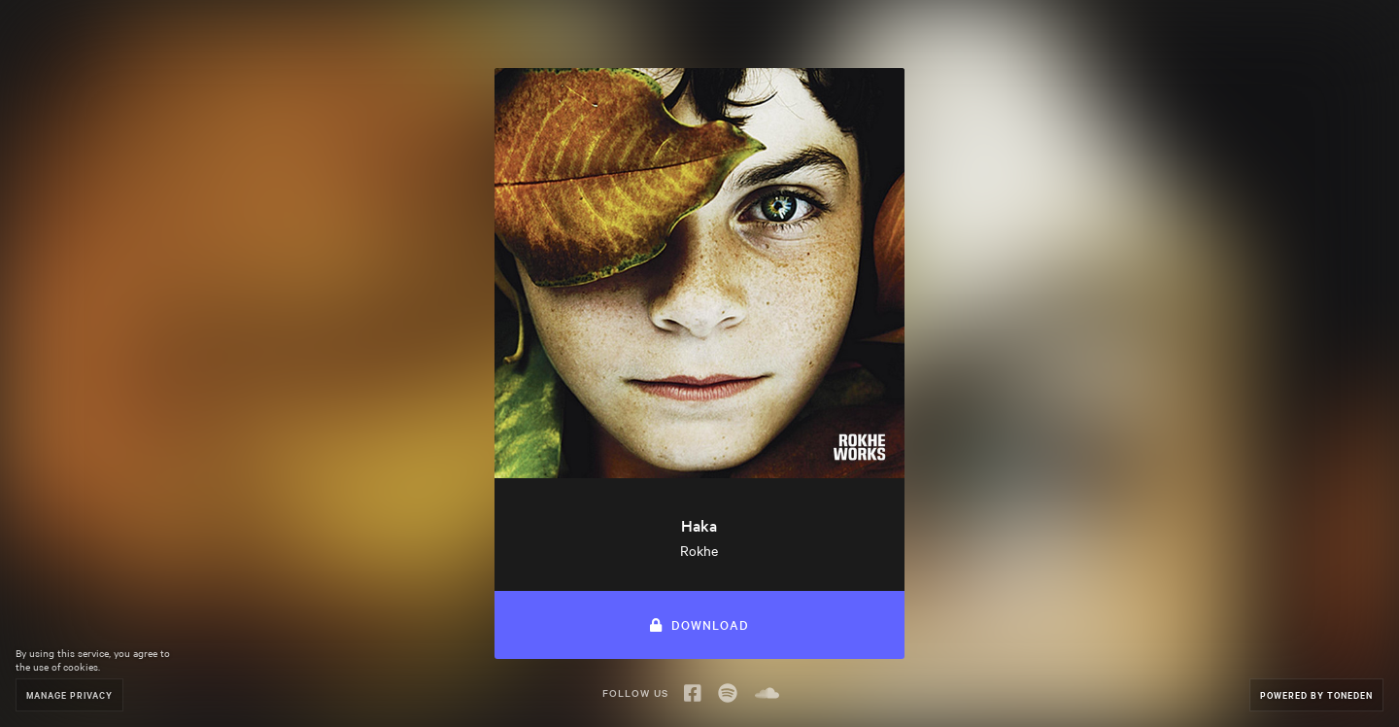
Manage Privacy (69, 694)
